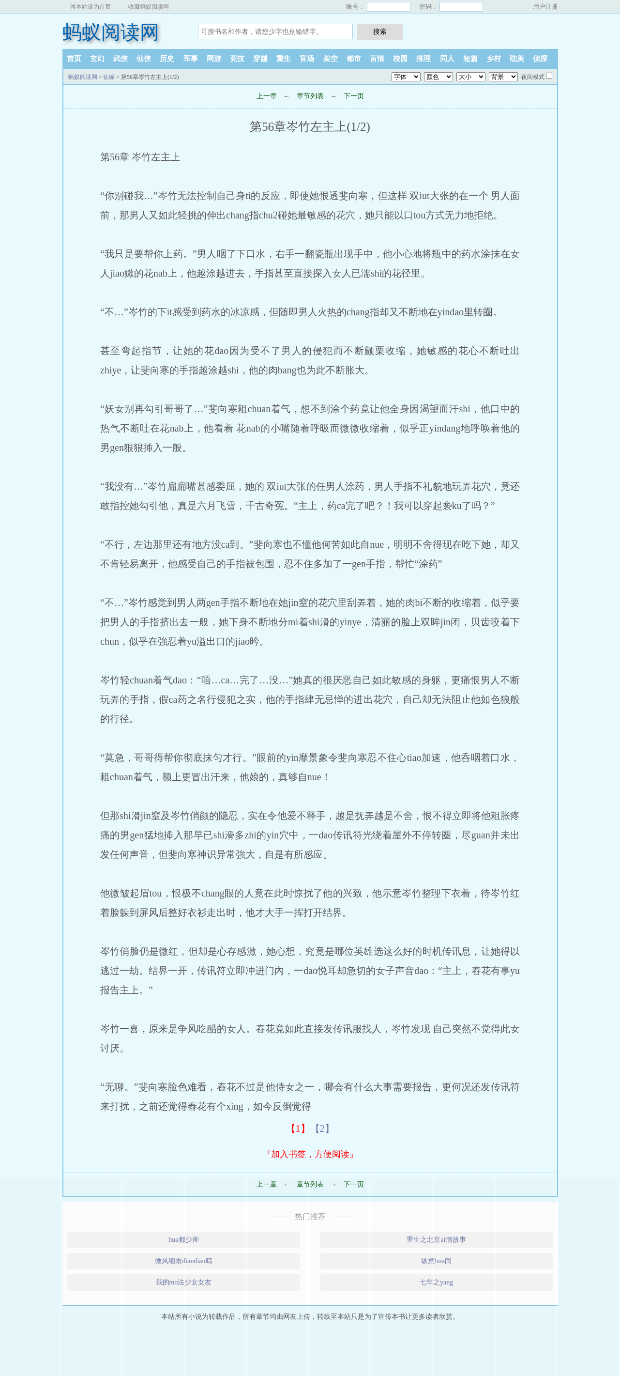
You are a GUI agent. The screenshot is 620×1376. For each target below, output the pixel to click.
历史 (167, 58)
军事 (190, 58)
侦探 (540, 58)
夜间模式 (532, 77)
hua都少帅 (183, 1239)
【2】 (322, 1128)
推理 (423, 58)
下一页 (354, 96)
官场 (307, 58)
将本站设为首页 (90, 6)
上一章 (267, 96)
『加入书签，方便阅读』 (310, 1154)
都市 (354, 58)
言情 (377, 58)
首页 (74, 58)
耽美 (517, 58)
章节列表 (310, 96)
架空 (330, 58)
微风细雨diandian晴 (183, 1261)
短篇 (470, 58)
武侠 (120, 58)
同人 (447, 58)
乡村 (493, 58)
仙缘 (109, 77)
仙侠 (143, 58)
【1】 (298, 1128)
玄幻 (97, 58)
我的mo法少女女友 (184, 1282)
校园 (400, 58)
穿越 (260, 58)
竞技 (237, 58)
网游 (214, 58)
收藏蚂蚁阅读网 (148, 6)
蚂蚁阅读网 (110, 32)
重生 (283, 58)
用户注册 (545, 6)
